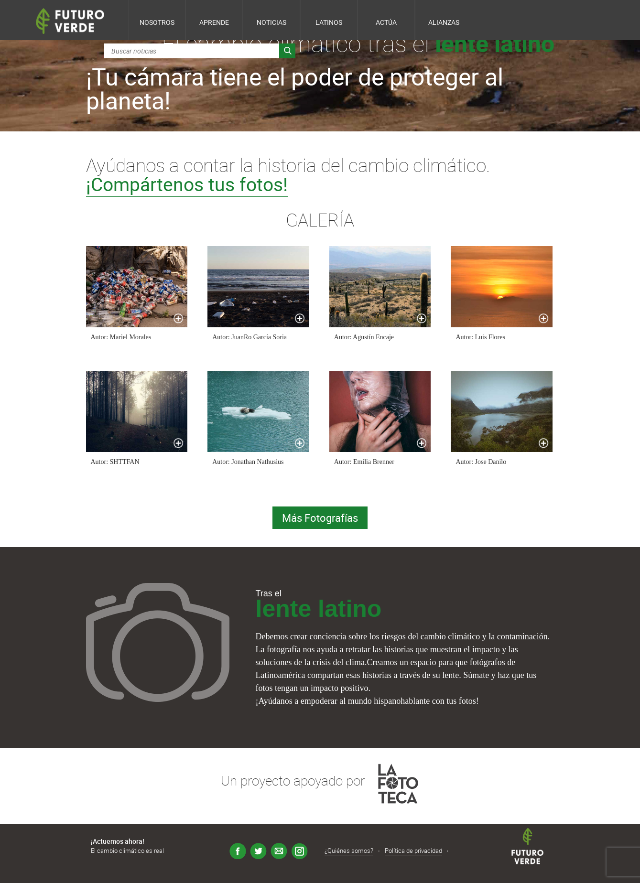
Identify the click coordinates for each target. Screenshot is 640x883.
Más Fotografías (320, 518)
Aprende (214, 22)
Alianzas (443, 22)
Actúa (386, 22)
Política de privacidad (413, 850)
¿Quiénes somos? (349, 850)
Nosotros (157, 22)
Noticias (271, 22)
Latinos (328, 22)
